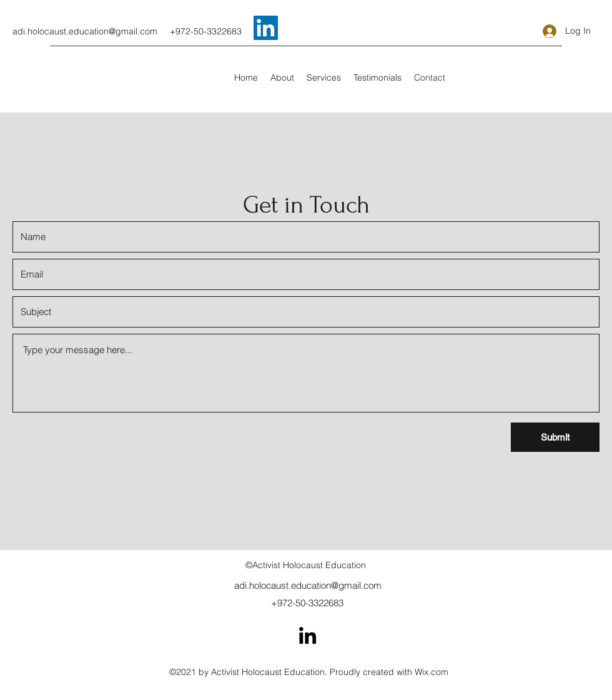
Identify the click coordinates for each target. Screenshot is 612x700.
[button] (323, 77)
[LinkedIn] (307, 635)
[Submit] (555, 437)
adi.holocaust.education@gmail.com (84, 31)
